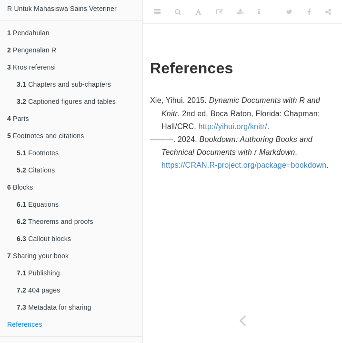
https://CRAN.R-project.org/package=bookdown (243, 165)
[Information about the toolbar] (259, 12)
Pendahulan (28, 33)
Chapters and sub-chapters (64, 84)
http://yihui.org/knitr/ (233, 126)
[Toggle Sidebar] (157, 12)
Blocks (20, 187)
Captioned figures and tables (66, 101)
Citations (36, 170)
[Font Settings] (198, 12)
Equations (38, 204)
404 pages (38, 290)
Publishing (38, 273)
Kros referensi (31, 67)
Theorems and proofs (55, 221)
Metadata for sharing (54, 307)
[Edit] (219, 12)
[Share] (328, 12)
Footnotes (38, 153)
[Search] (178, 12)
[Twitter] (289, 12)
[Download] (240, 12)
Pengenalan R (31, 50)
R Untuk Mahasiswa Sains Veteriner (62, 8)
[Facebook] (309, 12)
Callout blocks (44, 238)
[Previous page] (242, 320)
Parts (18, 118)
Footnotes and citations (45, 136)
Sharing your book (38, 256)
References (24, 324)
